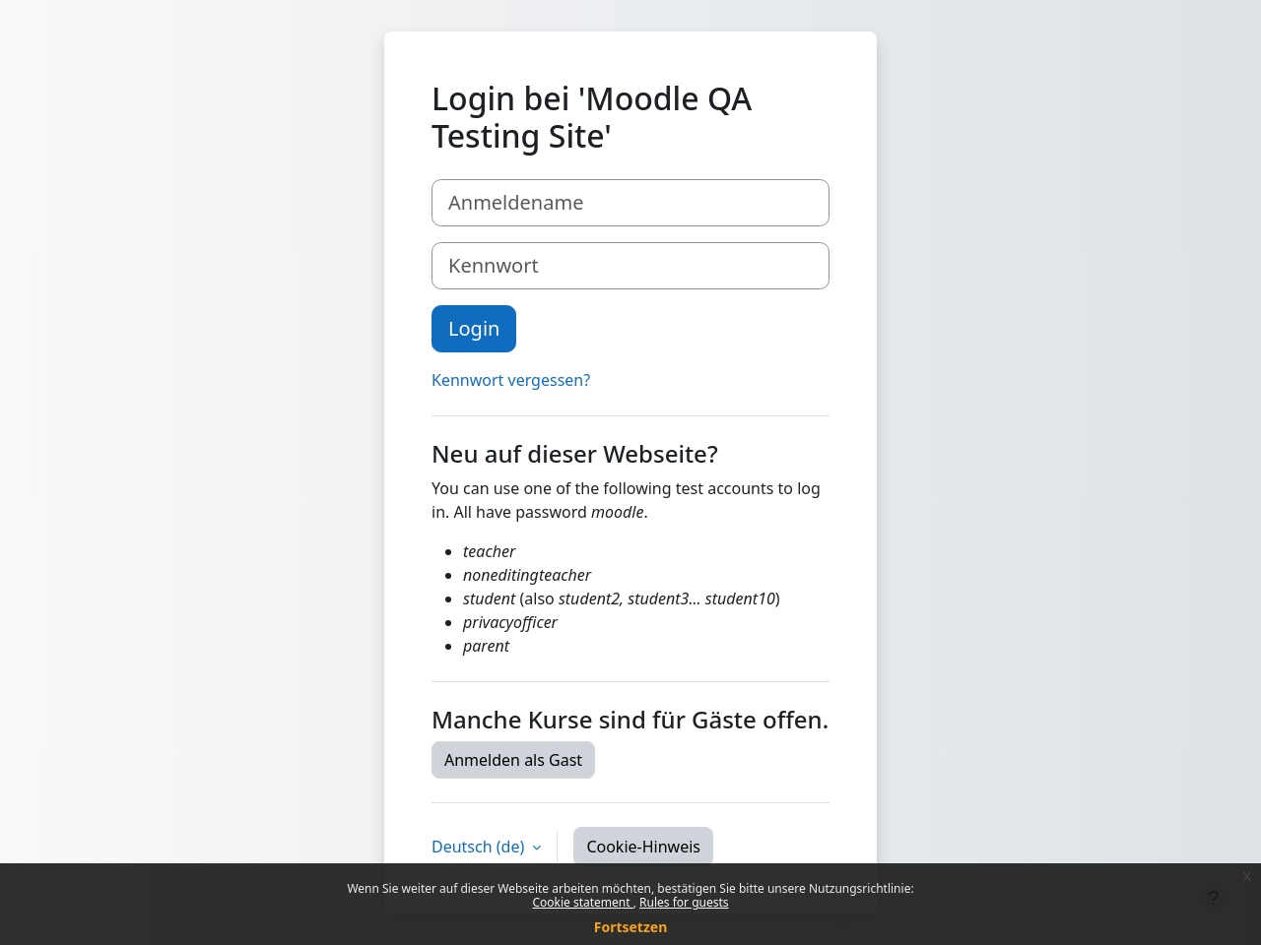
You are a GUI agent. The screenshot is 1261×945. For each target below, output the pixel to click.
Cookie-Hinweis (643, 846)
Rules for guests (683, 902)
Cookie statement (582, 902)
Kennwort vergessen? (510, 380)
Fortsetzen (631, 926)
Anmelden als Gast (513, 760)
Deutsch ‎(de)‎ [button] (479, 846)
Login (473, 328)
